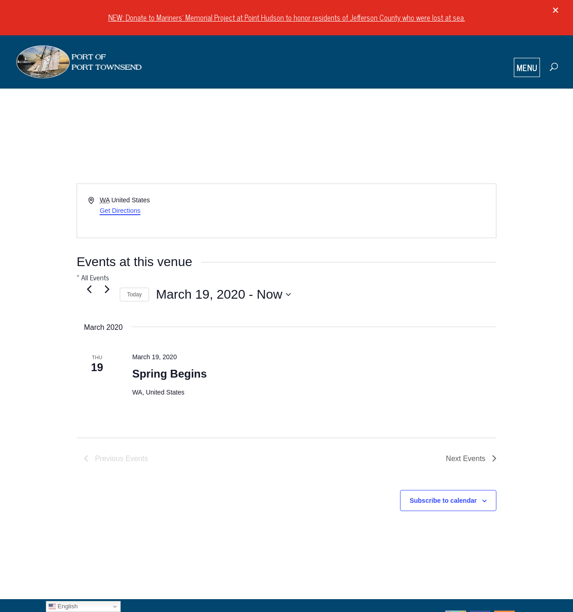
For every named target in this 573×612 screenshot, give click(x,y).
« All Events (93, 277)
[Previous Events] (89, 289)
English (63, 606)
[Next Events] (107, 289)
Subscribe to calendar (443, 500)
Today (134, 294)
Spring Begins (169, 373)
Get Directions (120, 210)
